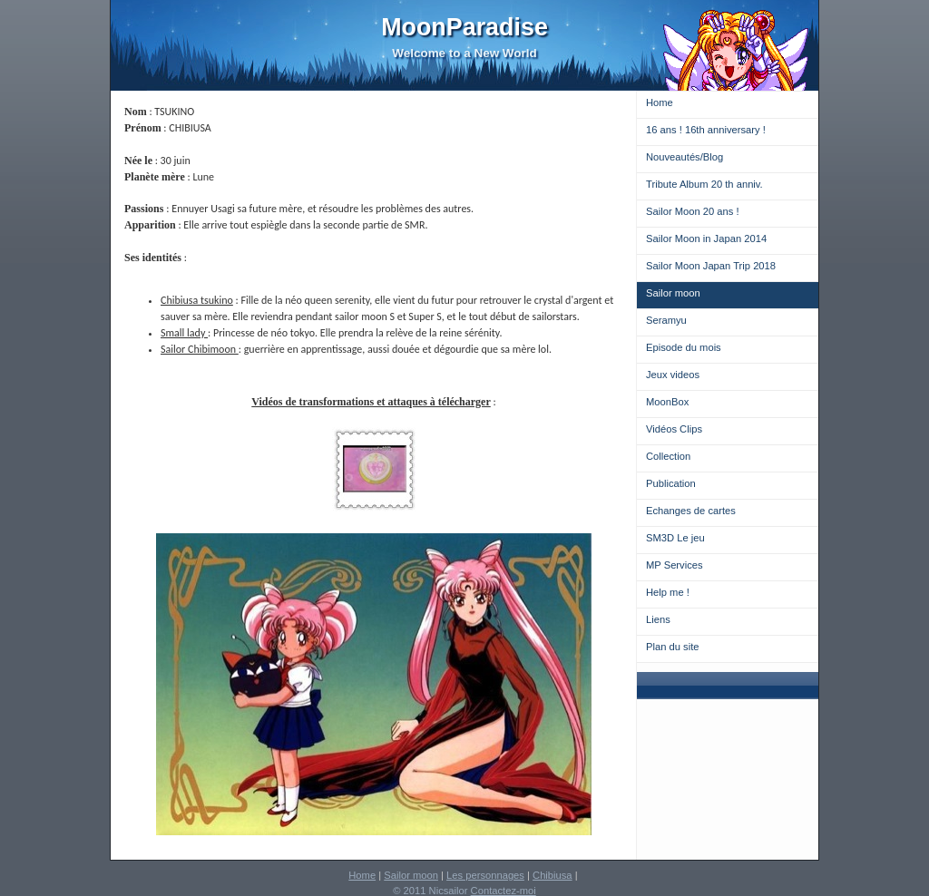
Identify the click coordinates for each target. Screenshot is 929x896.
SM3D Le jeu (675, 537)
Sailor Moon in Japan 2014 (706, 238)
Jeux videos (672, 374)
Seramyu (666, 320)
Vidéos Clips (674, 429)
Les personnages (485, 875)
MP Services (674, 565)
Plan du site (672, 646)
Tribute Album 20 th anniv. (704, 184)
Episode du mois (683, 347)
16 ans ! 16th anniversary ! (706, 129)
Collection (668, 456)
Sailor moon (673, 292)
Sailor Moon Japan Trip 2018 (711, 265)
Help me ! (667, 592)
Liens (658, 619)
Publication (671, 483)
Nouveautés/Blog (684, 156)
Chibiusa (552, 875)
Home (659, 102)
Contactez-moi (503, 890)
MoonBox (667, 401)
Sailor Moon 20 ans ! (692, 211)
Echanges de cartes (691, 510)
